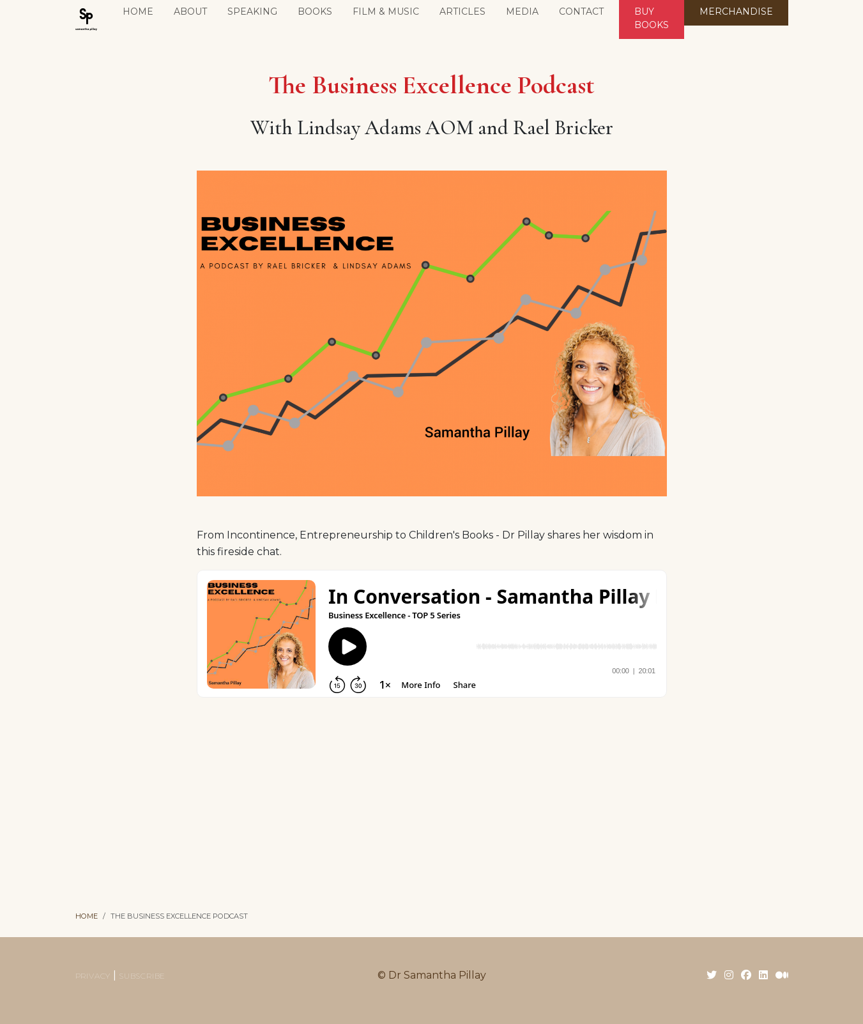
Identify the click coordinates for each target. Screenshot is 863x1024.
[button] (315, 13)
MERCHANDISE (736, 11)
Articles (462, 11)
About (190, 11)
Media (522, 11)
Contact (581, 11)
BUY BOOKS (651, 18)
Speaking (252, 11)
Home (138, 11)
